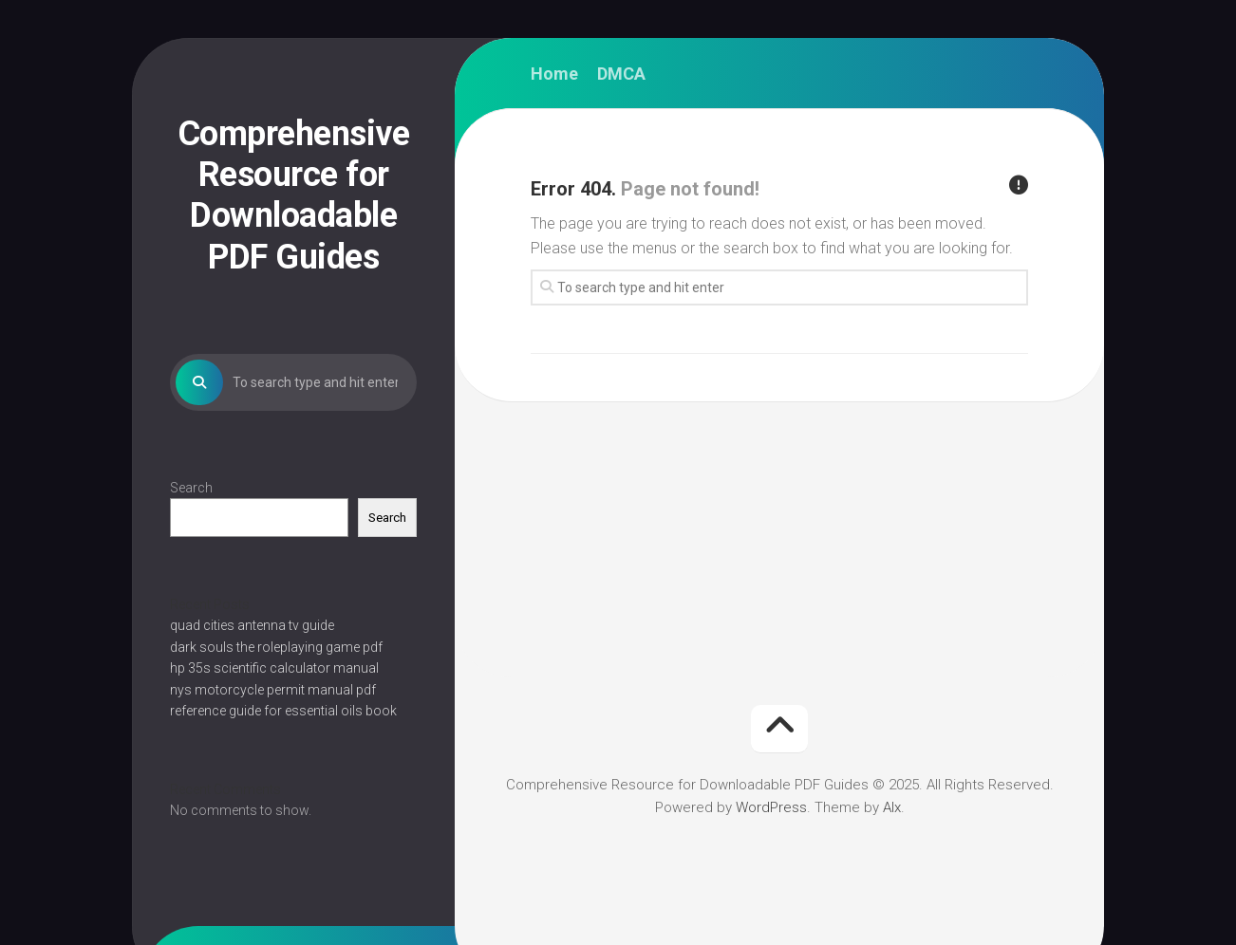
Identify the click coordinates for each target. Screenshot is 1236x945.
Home (554, 74)
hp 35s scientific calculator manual (274, 668)
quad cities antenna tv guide (252, 625)
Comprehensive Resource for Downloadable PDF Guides (294, 195)
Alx (892, 807)
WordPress (771, 807)
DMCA (621, 74)
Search (191, 487)
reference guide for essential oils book (283, 710)
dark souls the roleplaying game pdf (276, 647)
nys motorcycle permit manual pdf (273, 689)
